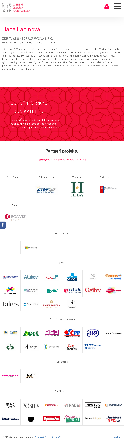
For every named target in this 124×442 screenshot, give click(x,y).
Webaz (117, 437)
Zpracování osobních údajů (48, 437)
